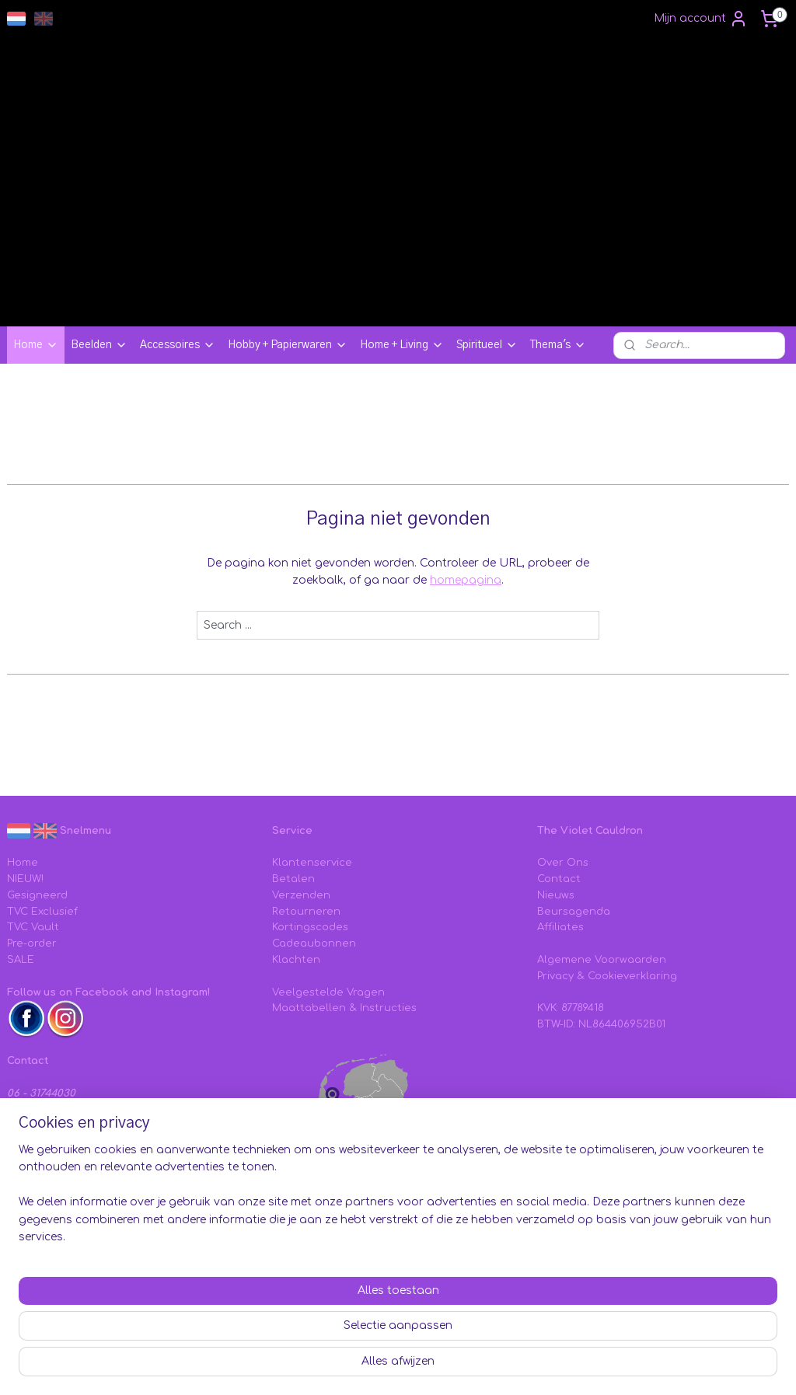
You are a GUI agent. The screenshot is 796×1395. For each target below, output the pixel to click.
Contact (559, 879)
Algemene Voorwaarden (601, 959)
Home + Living (402, 345)
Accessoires (177, 345)
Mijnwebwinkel (689, 1367)
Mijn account (701, 18)
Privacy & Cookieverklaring (607, 976)
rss (487, 1367)
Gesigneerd (37, 895)
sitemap (454, 1367)
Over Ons (562, 862)
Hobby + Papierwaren (287, 345)
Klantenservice (312, 862)
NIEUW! (25, 879)
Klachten (296, 959)
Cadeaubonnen (314, 943)
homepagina (465, 580)
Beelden (99, 345)
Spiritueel (487, 345)
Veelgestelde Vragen (328, 992)
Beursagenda (573, 911)
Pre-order (32, 943)
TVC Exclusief (42, 911)
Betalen (293, 879)
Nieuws (555, 895)
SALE (20, 959)
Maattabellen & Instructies (344, 1008)
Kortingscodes (310, 927)
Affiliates (560, 927)
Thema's (558, 345)
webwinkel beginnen (548, 1367)
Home (35, 345)
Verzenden (301, 895)
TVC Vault (33, 927)
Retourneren (306, 911)
